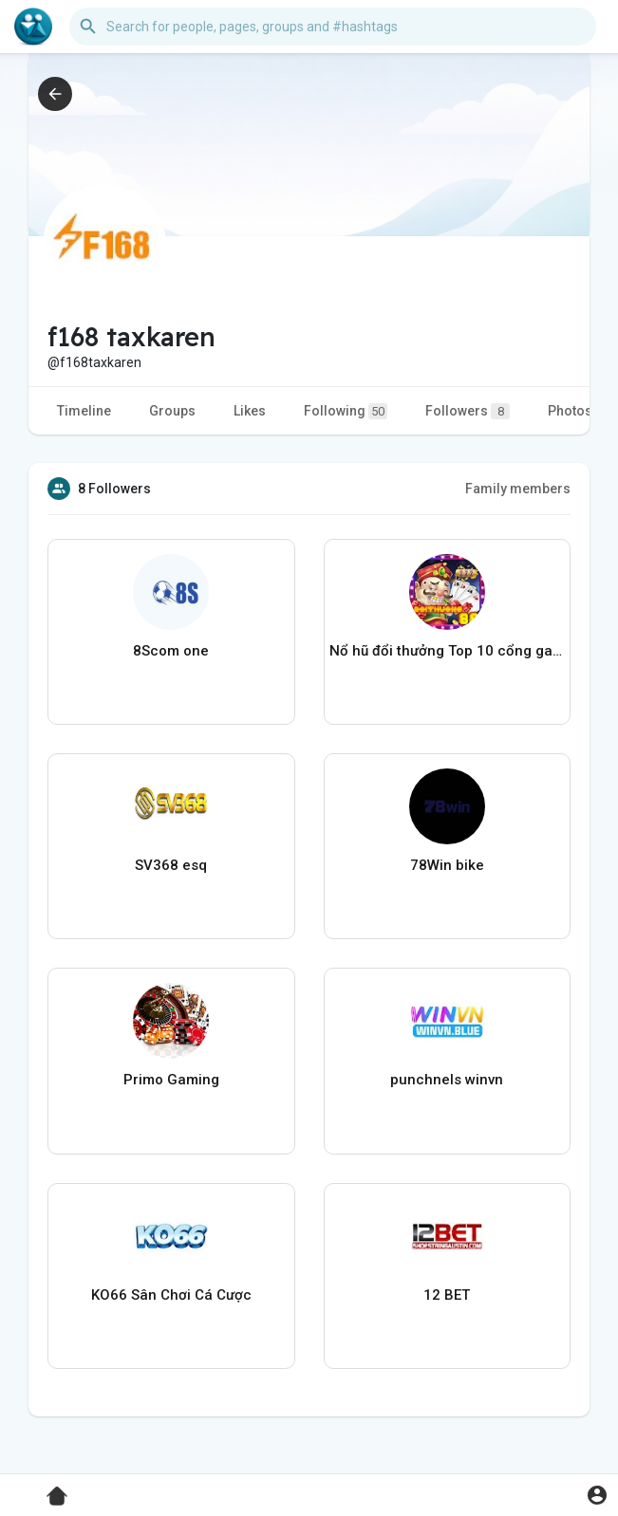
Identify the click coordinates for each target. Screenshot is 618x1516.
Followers (467, 411)
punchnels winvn (446, 1079)
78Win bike (447, 865)
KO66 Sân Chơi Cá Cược (171, 1294)
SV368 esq (171, 865)
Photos (570, 410)
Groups (172, 410)
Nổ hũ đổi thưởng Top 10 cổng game (447, 650)
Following (345, 411)
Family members (518, 488)
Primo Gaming (171, 1079)
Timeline (84, 410)
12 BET (446, 1294)
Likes (250, 410)
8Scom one (171, 650)
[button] (332, 27)
